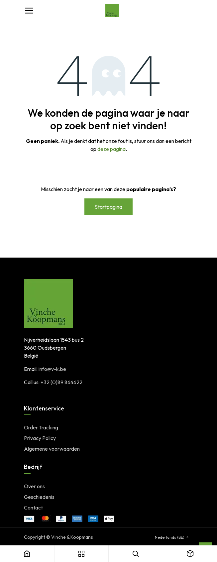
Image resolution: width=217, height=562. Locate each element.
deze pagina (111, 149)
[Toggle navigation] (29, 11)
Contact (33, 507)
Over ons (34, 486)
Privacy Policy (40, 438)
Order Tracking (41, 427)
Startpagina (108, 206)
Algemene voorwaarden (52, 448)
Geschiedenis (39, 497)
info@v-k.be (52, 369)
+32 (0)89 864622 (61, 382)
